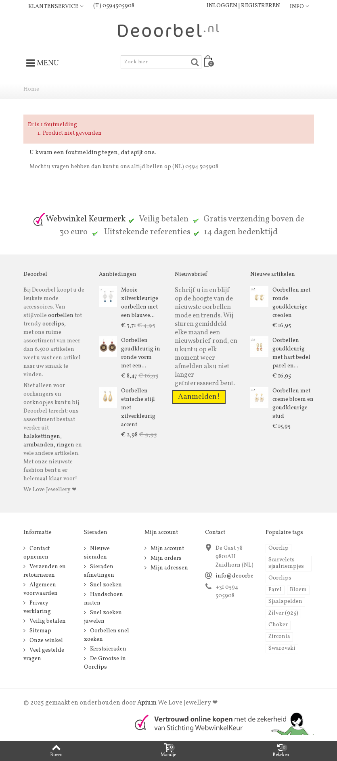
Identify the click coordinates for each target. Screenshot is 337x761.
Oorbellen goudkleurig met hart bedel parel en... (291, 353)
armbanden (38, 445)
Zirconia (279, 636)
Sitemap (39, 631)
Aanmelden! (199, 397)
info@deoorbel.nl (239, 576)
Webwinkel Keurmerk (79, 219)
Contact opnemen (36, 553)
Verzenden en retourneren (44, 571)
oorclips (53, 324)
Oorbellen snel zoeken (106, 635)
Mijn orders (165, 558)
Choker (278, 625)
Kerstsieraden (107, 649)
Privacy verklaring (37, 607)
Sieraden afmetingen (99, 571)
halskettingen (41, 436)
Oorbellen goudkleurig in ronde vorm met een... (140, 353)
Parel (275, 590)
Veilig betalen (47, 621)
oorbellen (60, 315)
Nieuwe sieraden (97, 553)
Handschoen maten (103, 599)
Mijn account (166, 549)
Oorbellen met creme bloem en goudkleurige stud (293, 403)
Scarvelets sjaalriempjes (286, 563)
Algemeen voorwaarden (40, 589)
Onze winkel (45, 640)
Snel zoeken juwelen (103, 617)
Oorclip (278, 548)
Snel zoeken (105, 585)
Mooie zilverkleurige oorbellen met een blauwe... (139, 302)
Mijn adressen (168, 568)
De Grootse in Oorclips (105, 663)
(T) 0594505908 (113, 6)
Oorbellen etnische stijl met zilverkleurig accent (138, 408)
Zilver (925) (283, 613)
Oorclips (279, 578)
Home (31, 89)
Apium (147, 702)
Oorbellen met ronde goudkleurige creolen (291, 302)
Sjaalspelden (285, 601)
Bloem (298, 590)
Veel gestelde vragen (43, 654)
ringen (65, 445)
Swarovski (281, 648)
